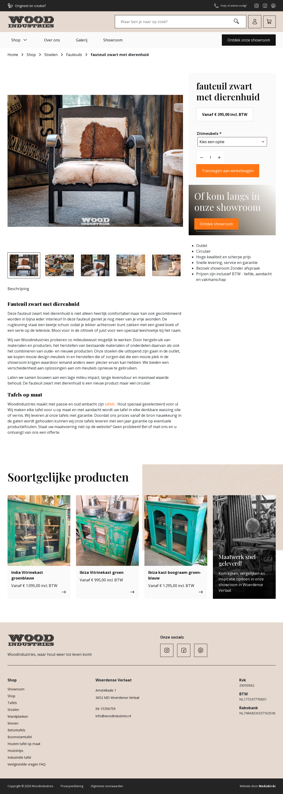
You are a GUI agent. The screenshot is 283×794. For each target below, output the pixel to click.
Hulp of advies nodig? (227, 5)
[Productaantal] (210, 156)
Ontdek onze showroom (248, 40)
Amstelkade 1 (106, 690)
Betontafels (16, 730)
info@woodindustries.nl (113, 716)
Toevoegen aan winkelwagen (228, 169)
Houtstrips (15, 750)
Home (13, 54)
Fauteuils (74, 54)
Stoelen (51, 54)
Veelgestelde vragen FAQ (27, 764)
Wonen (13, 723)
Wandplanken (18, 716)
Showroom (113, 40)
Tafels (12, 703)
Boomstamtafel (20, 737)
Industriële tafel (19, 757)
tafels (110, 404)
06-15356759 (106, 708)
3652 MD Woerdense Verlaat (118, 697)
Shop (19, 40)
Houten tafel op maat (24, 743)
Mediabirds (267, 786)
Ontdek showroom (216, 222)
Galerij (81, 40)
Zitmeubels (209, 133)
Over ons (52, 40)
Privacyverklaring (72, 786)
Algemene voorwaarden (107, 786)
